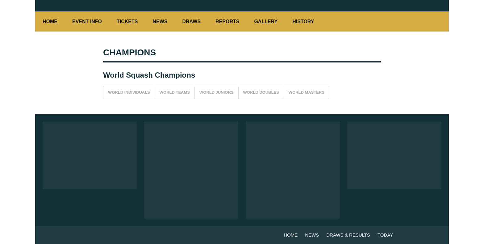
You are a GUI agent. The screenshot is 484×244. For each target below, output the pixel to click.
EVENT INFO (87, 21)
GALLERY (265, 21)
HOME (50, 21)
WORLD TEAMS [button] (175, 92)
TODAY (385, 235)
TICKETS (127, 21)
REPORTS (227, 21)
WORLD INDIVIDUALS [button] (129, 92)
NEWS (159, 21)
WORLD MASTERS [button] (306, 92)
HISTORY (306, 21)
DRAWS (191, 21)
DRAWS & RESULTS (348, 235)
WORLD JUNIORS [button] (216, 92)
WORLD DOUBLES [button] (261, 92)
